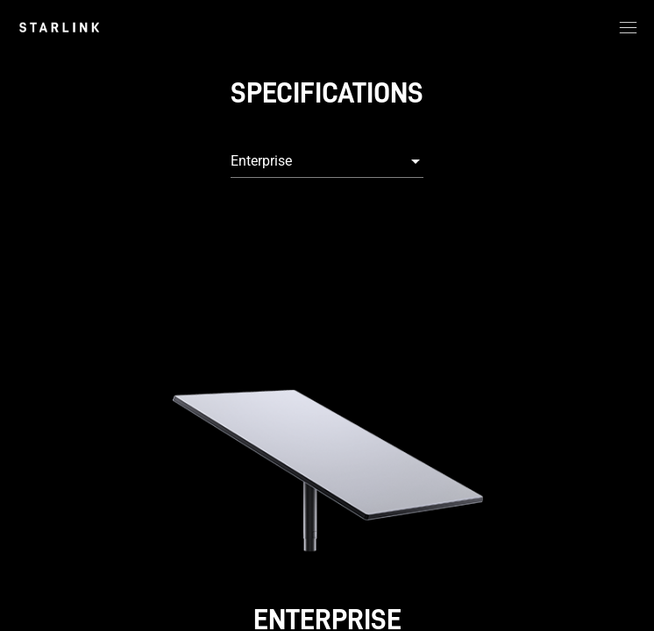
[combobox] (327, 161)
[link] (59, 27)
